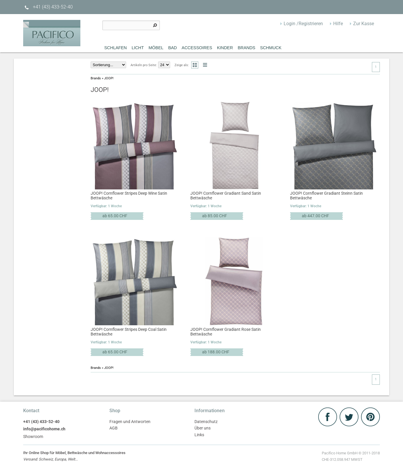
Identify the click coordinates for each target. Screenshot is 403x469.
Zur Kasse (363, 23)
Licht (138, 47)
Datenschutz (206, 421)
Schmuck (271, 47)
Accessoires (197, 47)
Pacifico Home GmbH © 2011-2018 (351, 457)
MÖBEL (156, 47)
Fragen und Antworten (129, 421)
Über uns (202, 428)
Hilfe (338, 23)
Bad (172, 47)
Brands (246, 47)
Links (199, 434)
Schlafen (115, 47)
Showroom (33, 436)
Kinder (225, 47)
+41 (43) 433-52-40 (48, 7)
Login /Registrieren (303, 23)
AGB (113, 428)
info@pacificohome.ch (44, 429)
